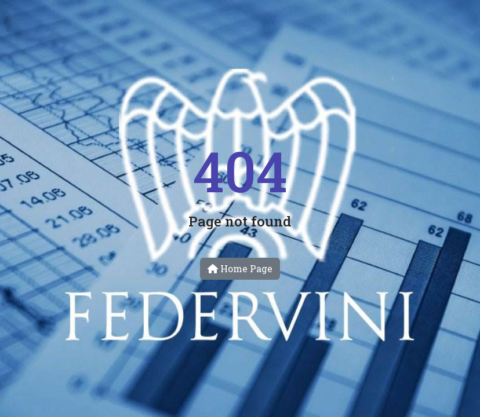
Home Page (240, 268)
